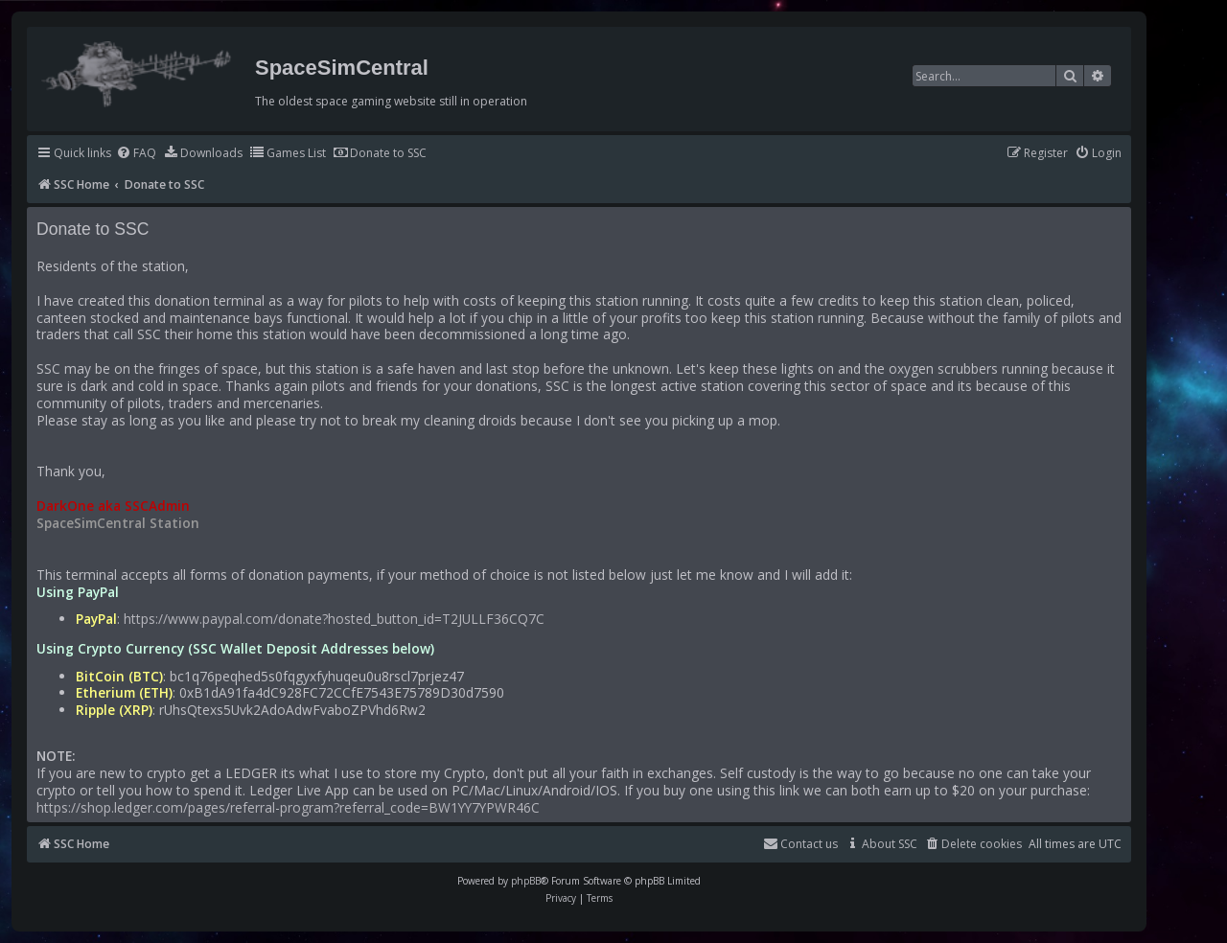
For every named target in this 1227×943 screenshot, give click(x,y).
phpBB (526, 880)
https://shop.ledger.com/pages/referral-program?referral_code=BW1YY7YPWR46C (288, 807)
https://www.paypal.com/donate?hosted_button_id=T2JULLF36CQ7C (334, 619)
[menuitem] (136, 154)
